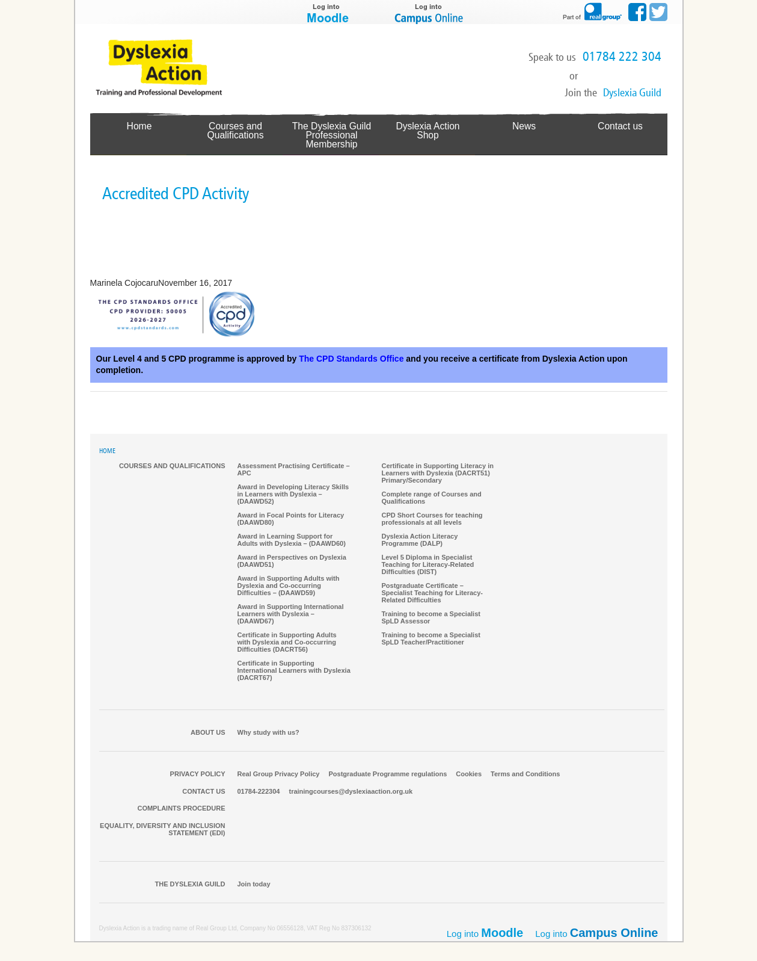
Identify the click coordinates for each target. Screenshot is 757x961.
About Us (208, 733)
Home (139, 126)
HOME (107, 452)
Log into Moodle (328, 12)
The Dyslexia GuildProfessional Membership (331, 135)
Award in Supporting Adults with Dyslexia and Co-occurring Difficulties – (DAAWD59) (289, 586)
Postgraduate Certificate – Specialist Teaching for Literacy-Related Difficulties (432, 593)
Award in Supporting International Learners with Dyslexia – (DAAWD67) (291, 614)
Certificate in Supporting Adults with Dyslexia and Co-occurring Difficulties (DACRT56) (287, 643)
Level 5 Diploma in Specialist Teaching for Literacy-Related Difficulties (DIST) (428, 565)
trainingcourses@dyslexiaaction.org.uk (350, 792)
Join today (254, 884)
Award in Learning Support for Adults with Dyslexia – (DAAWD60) (292, 540)
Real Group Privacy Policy (279, 774)
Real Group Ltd (216, 928)
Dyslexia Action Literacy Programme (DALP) (420, 540)
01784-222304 (259, 792)
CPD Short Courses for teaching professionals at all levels (432, 519)
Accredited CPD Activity (175, 194)
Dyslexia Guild (632, 93)
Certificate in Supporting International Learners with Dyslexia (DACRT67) (294, 671)
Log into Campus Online (430, 12)
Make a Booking (622, 75)
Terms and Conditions (525, 774)
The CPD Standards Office (351, 359)
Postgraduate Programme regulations (387, 774)
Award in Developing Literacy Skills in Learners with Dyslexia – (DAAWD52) (293, 494)
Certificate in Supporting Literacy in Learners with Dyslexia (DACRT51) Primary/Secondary (438, 473)
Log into (596, 933)
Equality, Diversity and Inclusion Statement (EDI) (162, 830)
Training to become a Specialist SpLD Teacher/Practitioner (431, 639)
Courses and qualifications (172, 466)
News (524, 126)
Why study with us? (268, 733)
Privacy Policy (197, 774)
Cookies (469, 774)
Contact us (620, 126)
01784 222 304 (622, 56)
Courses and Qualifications (235, 130)
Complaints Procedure (181, 808)
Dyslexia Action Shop (428, 126)
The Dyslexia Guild (190, 884)
